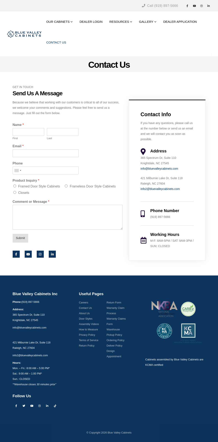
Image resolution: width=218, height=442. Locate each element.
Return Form (114, 302)
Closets (23, 192)
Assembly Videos (89, 324)
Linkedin (47, 406)
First (15, 138)
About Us (84, 313)
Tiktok (55, 406)
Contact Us (85, 308)
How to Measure (88, 329)
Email (18, 146)
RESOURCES (119, 21)
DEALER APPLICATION (180, 21)
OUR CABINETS (58, 21)
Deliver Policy (114, 345)
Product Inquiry (26, 180)
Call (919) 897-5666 (160, 5)
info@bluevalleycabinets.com (159, 168)
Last (49, 138)
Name (18, 125)
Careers (83, 302)
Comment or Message (31, 201)
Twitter (24, 406)
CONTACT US (56, 42)
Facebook (16, 406)
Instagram (39, 406)
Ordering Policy (115, 340)
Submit (20, 238)
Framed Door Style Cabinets (39, 186)
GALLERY (146, 21)
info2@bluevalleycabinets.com (160, 189)
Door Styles (85, 318)
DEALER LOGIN (90, 21)
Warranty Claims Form (116, 321)
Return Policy (86, 345)
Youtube (32, 406)
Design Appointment (114, 354)
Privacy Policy (87, 334)
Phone (18, 163)
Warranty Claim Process (115, 311)
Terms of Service (88, 340)
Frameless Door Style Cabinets (93, 186)
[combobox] (17, 170)
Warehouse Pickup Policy (114, 332)
